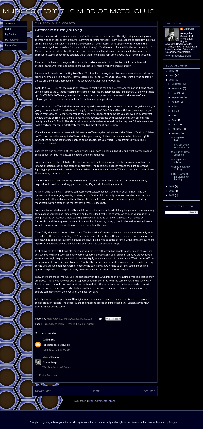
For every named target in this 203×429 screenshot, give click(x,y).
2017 (172, 71)
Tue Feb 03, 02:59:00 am (56, 349)
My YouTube (11, 45)
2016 (172, 75)
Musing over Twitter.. (177, 139)
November (177, 88)
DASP (45, 339)
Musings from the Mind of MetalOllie (79, 11)
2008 (172, 191)
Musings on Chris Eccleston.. (180, 153)
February (177, 129)
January (176, 133)
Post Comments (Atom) (102, 400)
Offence (70, 323)
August (176, 102)
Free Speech (50, 323)
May (174, 115)
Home (96, 391)
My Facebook (12, 39)
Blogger (173, 422)
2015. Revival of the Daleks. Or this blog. (180, 177)
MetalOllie (48, 357)
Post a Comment (48, 375)
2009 (172, 186)
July (174, 106)
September (178, 97)
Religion (80, 323)
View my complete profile (178, 55)
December (177, 84)
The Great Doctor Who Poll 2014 (180, 146)
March (175, 124)
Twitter (90, 323)
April (174, 120)
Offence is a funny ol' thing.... (180, 168)
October (176, 93)
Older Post (147, 391)
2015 (172, 80)
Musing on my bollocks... (178, 161)
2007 (172, 195)
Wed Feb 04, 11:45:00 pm (56, 367)
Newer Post (43, 391)
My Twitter (10, 34)
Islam (61, 323)
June (174, 111)
